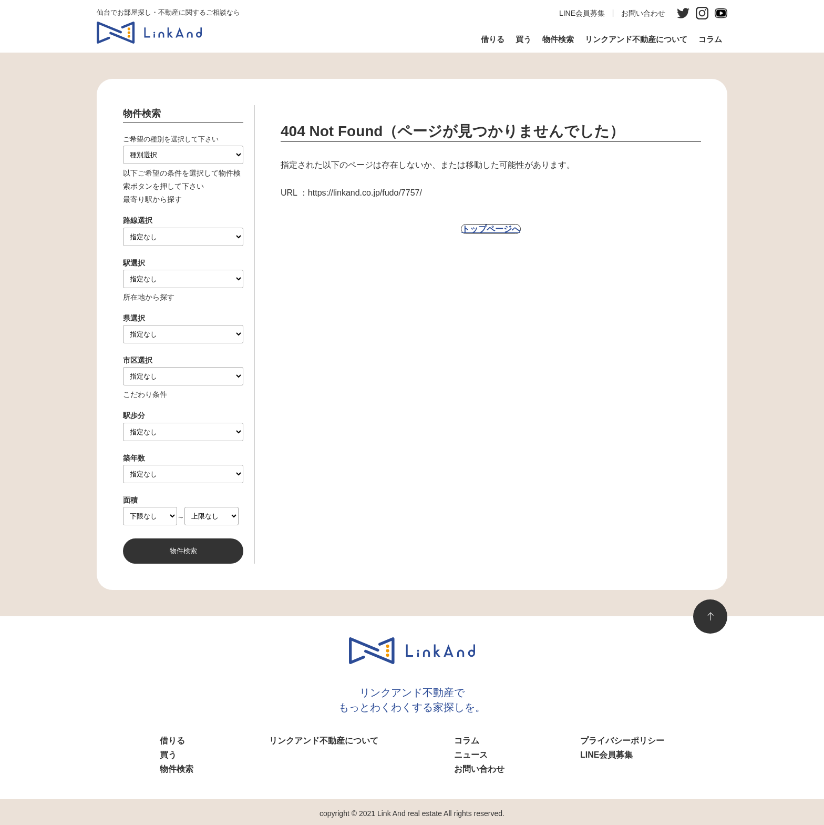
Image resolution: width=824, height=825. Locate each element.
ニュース (471, 754)
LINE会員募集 (582, 13)
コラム (710, 39)
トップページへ (490, 229)
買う (523, 39)
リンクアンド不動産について (636, 39)
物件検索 (558, 39)
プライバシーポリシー (622, 740)
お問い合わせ (643, 13)
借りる (492, 39)
